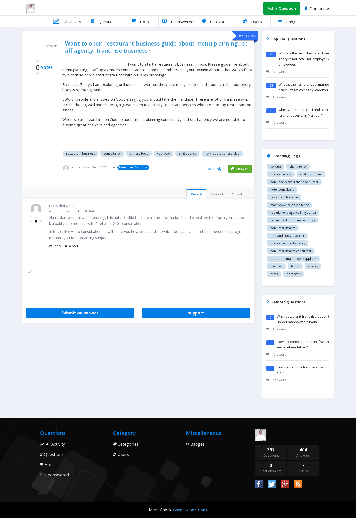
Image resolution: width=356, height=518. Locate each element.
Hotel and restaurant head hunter (294, 182)
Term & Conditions (189, 509)
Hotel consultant (282, 189)
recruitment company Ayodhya (292, 220)
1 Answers (276, 71)
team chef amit (61, 205)
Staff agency (187, 153)
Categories (216, 21)
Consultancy (112, 153)
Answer (240, 168)
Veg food (163, 153)
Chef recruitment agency (287, 243)
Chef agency (298, 166)
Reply (215, 168)
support (196, 313)
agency (313, 266)
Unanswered (177, 21)
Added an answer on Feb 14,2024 (71, 211)
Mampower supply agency (289, 205)
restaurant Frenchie (284, 197)
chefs (274, 274)
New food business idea (222, 153)
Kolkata (275, 166)
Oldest (237, 194)
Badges (289, 21)
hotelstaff (294, 274)
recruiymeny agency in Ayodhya (293, 212)
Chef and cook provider (287, 235)
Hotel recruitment (282, 228)
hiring (295, 266)
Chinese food (138, 153)
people (75, 167)
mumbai (276, 266)
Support (217, 194)
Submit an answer (79, 313)
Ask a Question (282, 8)
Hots (140, 21)
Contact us (317, 8)
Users (252, 21)
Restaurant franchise (133, 167)
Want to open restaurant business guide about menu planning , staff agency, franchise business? (156, 46)
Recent (196, 194)
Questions (104, 21)
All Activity (67, 21)
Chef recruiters (280, 174)
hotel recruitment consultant (290, 251)
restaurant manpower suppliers (293, 258)
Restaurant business (80, 153)
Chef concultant (311, 174)
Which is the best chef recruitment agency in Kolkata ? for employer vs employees (306, 59)
